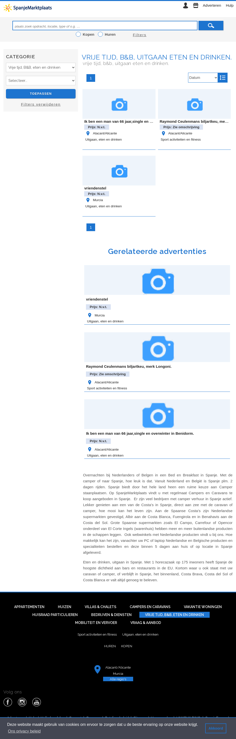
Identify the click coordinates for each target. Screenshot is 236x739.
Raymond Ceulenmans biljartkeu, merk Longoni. (128, 366)
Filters (140, 35)
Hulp (230, 5)
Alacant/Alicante (101, 133)
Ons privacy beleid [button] (24, 731)
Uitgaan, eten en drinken (103, 139)
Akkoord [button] (215, 728)
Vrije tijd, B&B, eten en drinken (174, 615)
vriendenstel (95, 188)
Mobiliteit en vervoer (96, 623)
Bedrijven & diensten (111, 615)
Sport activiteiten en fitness (181, 139)
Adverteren (212, 5)
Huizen (64, 607)
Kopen (126, 646)
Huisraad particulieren (55, 615)
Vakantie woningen (203, 607)
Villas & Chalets (100, 607)
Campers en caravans (150, 607)
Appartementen (29, 607)
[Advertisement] (40, 160)
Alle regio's (118, 679)
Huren (110, 646)
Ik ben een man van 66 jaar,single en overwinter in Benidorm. (138, 121)
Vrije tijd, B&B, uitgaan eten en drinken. (157, 57)
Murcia (94, 200)
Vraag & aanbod (145, 623)
